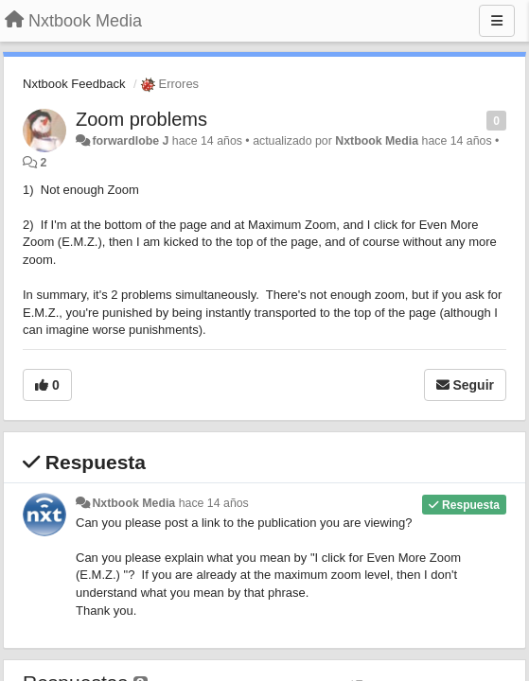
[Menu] (497, 21)
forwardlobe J (130, 141)
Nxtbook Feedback (74, 84)
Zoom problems (141, 119)
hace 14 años (214, 503)
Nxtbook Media (376, 141)
